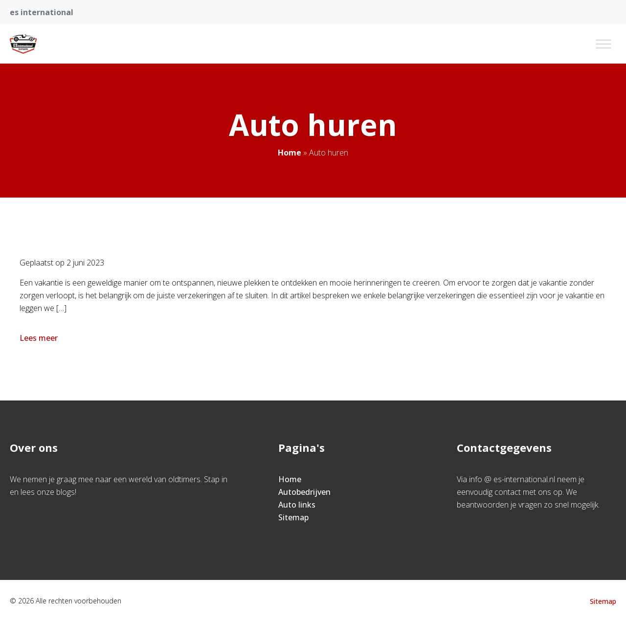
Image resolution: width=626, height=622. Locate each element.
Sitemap (293, 517)
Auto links (296, 504)
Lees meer (40, 338)
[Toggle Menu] (603, 43)
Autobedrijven (304, 492)
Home (289, 152)
